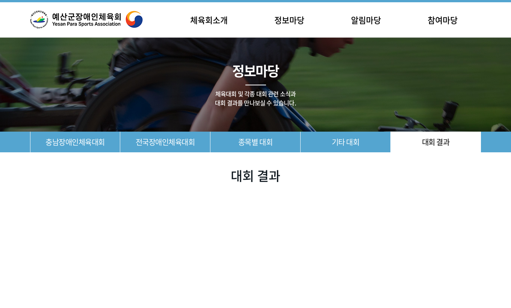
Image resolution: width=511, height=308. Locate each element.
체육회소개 (209, 20)
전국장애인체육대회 (165, 142)
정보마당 (289, 20)
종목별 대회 (255, 142)
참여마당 (443, 20)
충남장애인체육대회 (75, 142)
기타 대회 (346, 142)
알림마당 (366, 20)
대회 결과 (436, 142)
